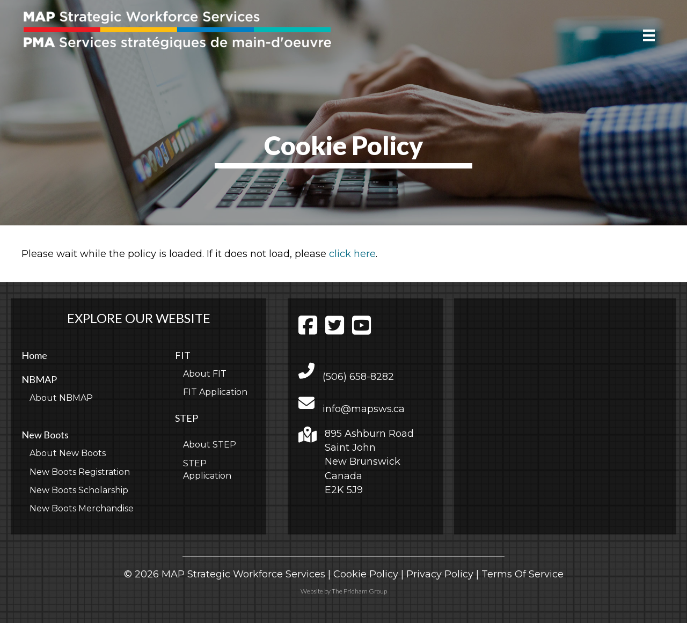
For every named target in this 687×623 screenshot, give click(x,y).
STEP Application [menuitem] (207, 469)
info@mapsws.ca (364, 409)
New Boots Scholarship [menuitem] (79, 490)
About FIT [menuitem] (204, 374)
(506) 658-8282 (358, 377)
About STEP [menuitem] (209, 444)
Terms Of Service (522, 574)
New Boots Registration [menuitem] (80, 472)
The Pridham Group (359, 591)
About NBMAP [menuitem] (61, 398)
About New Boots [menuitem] (68, 453)
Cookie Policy (365, 574)
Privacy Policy (439, 574)
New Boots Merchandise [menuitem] (82, 508)
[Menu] (649, 35)
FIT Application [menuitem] (215, 392)
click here (352, 254)
